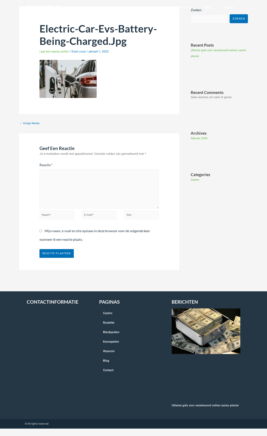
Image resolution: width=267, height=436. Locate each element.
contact (229, 7)
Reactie (46, 165)
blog (208, 7)
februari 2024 (199, 138)
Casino (195, 179)
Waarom (186, 7)
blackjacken (131, 7)
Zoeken (238, 19)
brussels (44, 7)
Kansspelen (160, 7)
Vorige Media (29, 123)
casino (81, 7)
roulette (104, 7)
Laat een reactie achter (55, 51)
